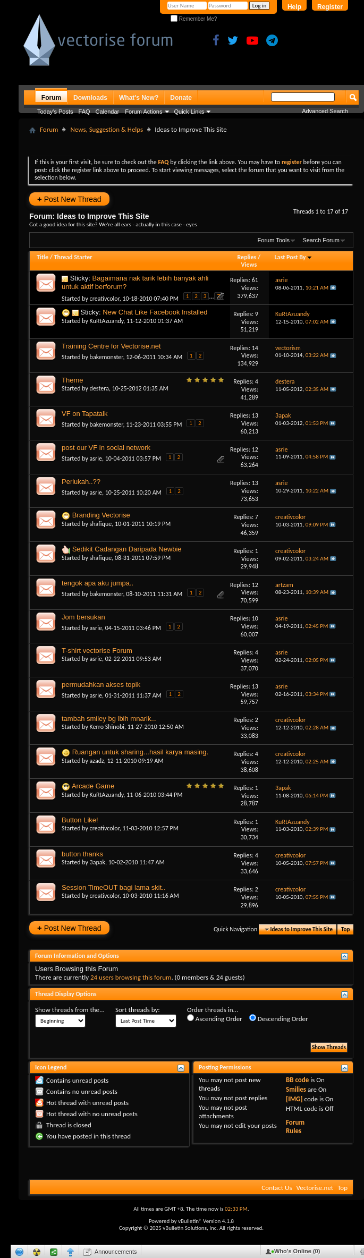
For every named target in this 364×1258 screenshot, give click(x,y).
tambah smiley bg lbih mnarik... (109, 718)
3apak (97, 862)
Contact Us (276, 1188)
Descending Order (278, 1018)
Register (330, 7)
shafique (101, 524)
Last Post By (293, 257)
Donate (181, 97)
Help (294, 7)
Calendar (108, 111)
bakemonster (106, 357)
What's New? (138, 97)
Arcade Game (93, 786)
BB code (297, 1080)
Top (345, 929)
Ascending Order (214, 1018)
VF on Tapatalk (84, 414)
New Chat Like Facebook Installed (155, 312)
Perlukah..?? (81, 482)
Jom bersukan (83, 617)
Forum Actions (143, 111)
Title (42, 257)
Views (249, 264)
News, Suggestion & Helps (106, 129)
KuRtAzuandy (107, 321)
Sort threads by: (137, 1010)
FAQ (84, 111)
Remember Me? (194, 19)
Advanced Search (325, 111)
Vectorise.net (314, 1188)
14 (255, 348)
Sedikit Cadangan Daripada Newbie (127, 549)
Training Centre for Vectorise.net (111, 346)
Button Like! (80, 820)
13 (255, 415)
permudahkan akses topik (101, 684)
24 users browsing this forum (130, 977)
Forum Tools (274, 240)
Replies (247, 257)
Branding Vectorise (101, 515)
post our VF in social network (106, 448)
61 (255, 280)
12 (255, 449)
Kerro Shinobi (107, 726)
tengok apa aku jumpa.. (97, 583)
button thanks (82, 854)
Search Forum (321, 240)
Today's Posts (55, 111)
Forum (51, 97)
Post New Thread (69, 198)
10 (255, 618)
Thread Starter (73, 257)
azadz (97, 760)
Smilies (296, 1089)
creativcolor (105, 298)
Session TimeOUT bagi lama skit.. (114, 887)
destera (99, 388)
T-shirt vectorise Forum (97, 650)
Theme (72, 380)
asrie (96, 458)
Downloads (90, 97)
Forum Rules (295, 1126)
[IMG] (294, 1099)
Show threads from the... (70, 1010)
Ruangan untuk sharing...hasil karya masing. (140, 752)
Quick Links (189, 111)
